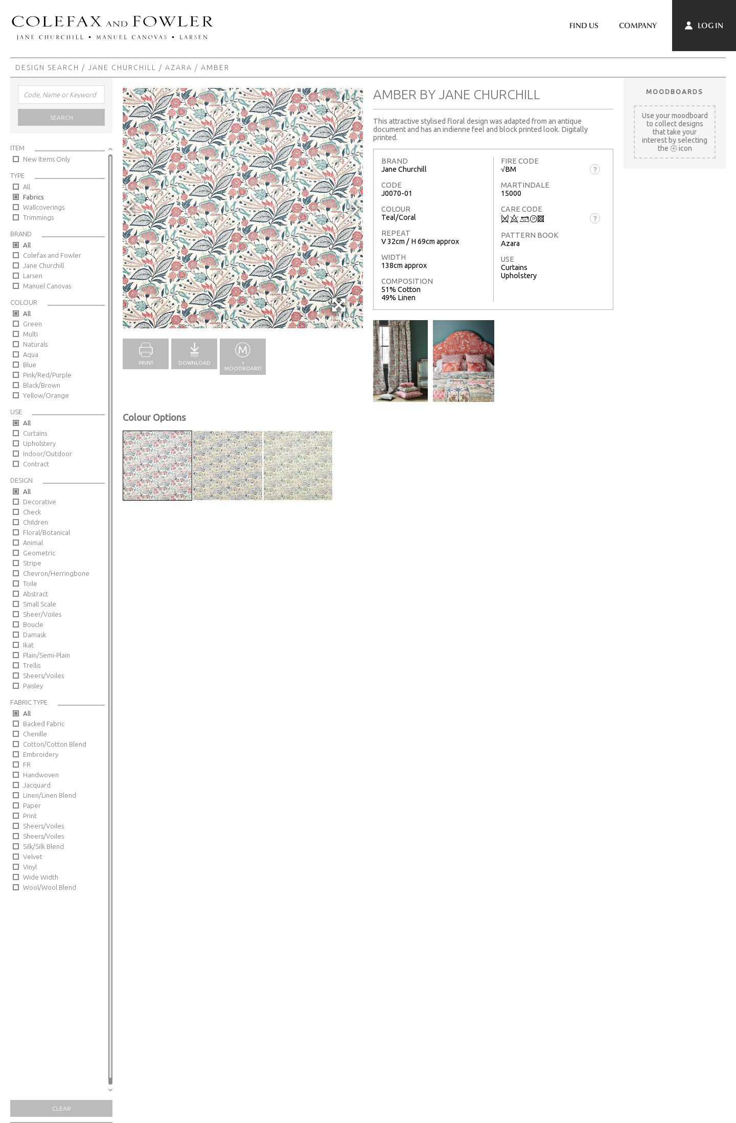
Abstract (35, 593)
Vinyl (30, 866)
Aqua (30, 354)
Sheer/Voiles (42, 614)
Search (61, 117)
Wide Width (40, 877)
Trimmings (38, 217)
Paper (32, 805)
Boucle (33, 624)
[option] (243, 208)
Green (32, 323)
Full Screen (339, 310)
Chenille (35, 733)
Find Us (584, 25)
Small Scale (39, 604)
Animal (33, 542)
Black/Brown (41, 385)
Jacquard (37, 785)
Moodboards (674, 91)
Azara (178, 67)
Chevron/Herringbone (56, 573)
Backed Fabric (43, 723)
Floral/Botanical (46, 532)
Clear (61, 1108)
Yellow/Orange (46, 395)
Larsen (32, 275)
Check (32, 511)
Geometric (39, 552)
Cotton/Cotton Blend (54, 744)
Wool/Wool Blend (49, 887)
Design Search (47, 67)
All (26, 186)
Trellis (31, 665)
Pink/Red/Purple (47, 374)
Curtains (35, 433)
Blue (29, 364)
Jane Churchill (122, 67)
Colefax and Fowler (52, 255)
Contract (36, 463)
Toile (30, 583)
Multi (30, 334)
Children (35, 522)
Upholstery (39, 443)
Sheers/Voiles (43, 675)
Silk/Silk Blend (43, 846)
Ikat (28, 644)
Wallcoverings (43, 207)
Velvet (32, 856)
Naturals (35, 344)
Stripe (32, 563)
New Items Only (46, 159)
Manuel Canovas (47, 285)
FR (27, 764)
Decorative (39, 501)
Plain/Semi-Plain (46, 655)
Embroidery (40, 754)
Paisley (33, 685)
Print (30, 815)
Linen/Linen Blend (49, 795)
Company (638, 25)
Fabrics (33, 196)
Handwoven (41, 774)
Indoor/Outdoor (47, 453)
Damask (34, 634)
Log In (704, 25)
